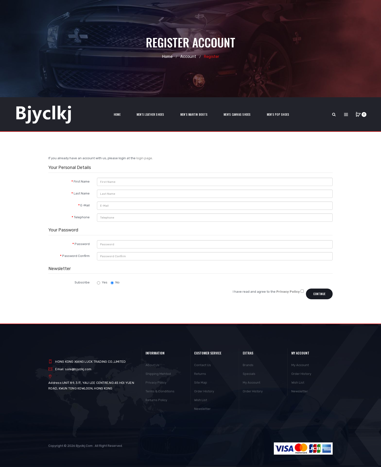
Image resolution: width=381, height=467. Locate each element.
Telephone (82, 217)
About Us (152, 365)
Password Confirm (76, 256)
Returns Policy (156, 400)
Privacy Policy (156, 382)
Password (82, 244)
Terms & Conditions (160, 391)
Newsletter (202, 409)
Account (188, 56)
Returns (200, 374)
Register (211, 56)
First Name (82, 181)
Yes (102, 282)
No (115, 282)
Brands (248, 365)
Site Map (200, 382)
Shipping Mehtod (158, 374)
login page (144, 158)
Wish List (200, 400)
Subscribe (82, 282)
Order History (204, 391)
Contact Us (202, 365)
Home (167, 56)
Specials (249, 374)
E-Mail (85, 205)
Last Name (82, 193)
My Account (251, 382)
